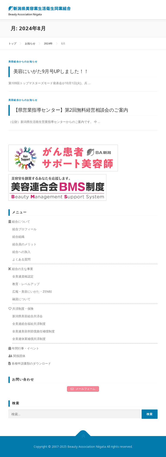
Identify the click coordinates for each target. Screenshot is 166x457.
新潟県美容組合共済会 (27, 316)
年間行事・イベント (23, 348)
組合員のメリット (24, 244)
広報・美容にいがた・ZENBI (32, 291)
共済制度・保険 (21, 308)
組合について (19, 221)
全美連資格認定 (23, 276)
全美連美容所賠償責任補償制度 (33, 331)
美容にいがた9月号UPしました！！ (51, 71)
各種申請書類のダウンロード (29, 363)
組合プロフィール (24, 229)
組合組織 (18, 237)
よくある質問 (21, 259)
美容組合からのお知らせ (22, 61)
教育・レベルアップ (26, 284)
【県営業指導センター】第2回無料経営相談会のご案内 (70, 109)
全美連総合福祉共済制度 (29, 324)
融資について (21, 299)
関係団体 (16, 356)
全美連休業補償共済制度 (29, 339)
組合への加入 (21, 252)
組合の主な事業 (20, 269)
